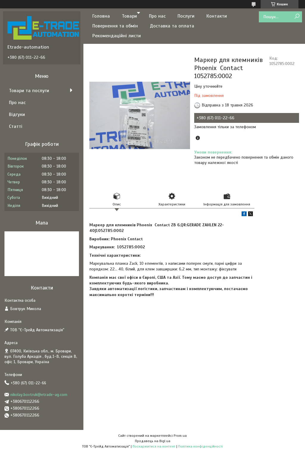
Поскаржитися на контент (154, 446)
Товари (129, 16)
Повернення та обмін (115, 26)
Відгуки (17, 114)
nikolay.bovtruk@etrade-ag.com (38, 394)
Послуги (186, 16)
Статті (15, 126)
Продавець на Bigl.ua (152, 441)
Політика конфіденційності (200, 446)
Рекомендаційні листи (116, 36)
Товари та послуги (29, 91)
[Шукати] (297, 16)
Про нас (157, 16)
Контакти (216, 16)
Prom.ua (180, 436)
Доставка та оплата (172, 26)
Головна (101, 16)
